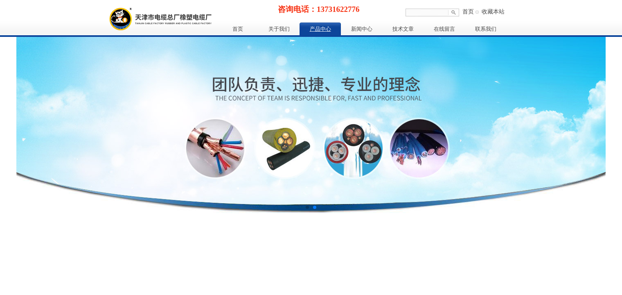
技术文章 (403, 29)
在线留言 (444, 29)
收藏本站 (493, 12)
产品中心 (320, 29)
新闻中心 (361, 29)
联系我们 (485, 29)
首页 (468, 12)
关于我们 (279, 29)
